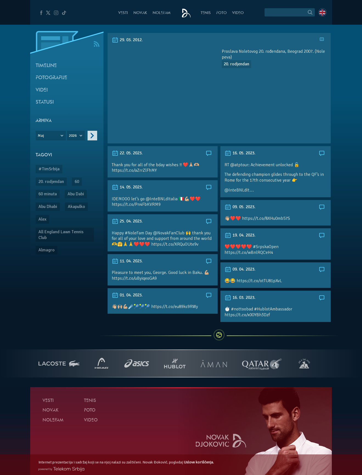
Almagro (46, 250)
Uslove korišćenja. (199, 462)
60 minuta (47, 194)
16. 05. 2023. (240, 153)
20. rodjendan (51, 181)
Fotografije (51, 77)
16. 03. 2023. (240, 297)
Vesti (123, 13)
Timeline (46, 65)
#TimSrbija (49, 169)
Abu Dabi (76, 194)
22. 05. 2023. (127, 153)
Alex (42, 219)
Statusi (45, 102)
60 (77, 181)
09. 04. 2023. (240, 269)
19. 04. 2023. (240, 235)
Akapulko (76, 206)
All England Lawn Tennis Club (60, 234)
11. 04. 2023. (127, 261)
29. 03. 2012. (127, 40)
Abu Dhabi (47, 206)
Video (238, 13)
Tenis (206, 13)
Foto (221, 13)
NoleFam (161, 13)
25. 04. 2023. (127, 221)
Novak (140, 13)
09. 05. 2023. (240, 207)
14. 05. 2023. (127, 187)
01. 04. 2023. (127, 295)
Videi (42, 90)
